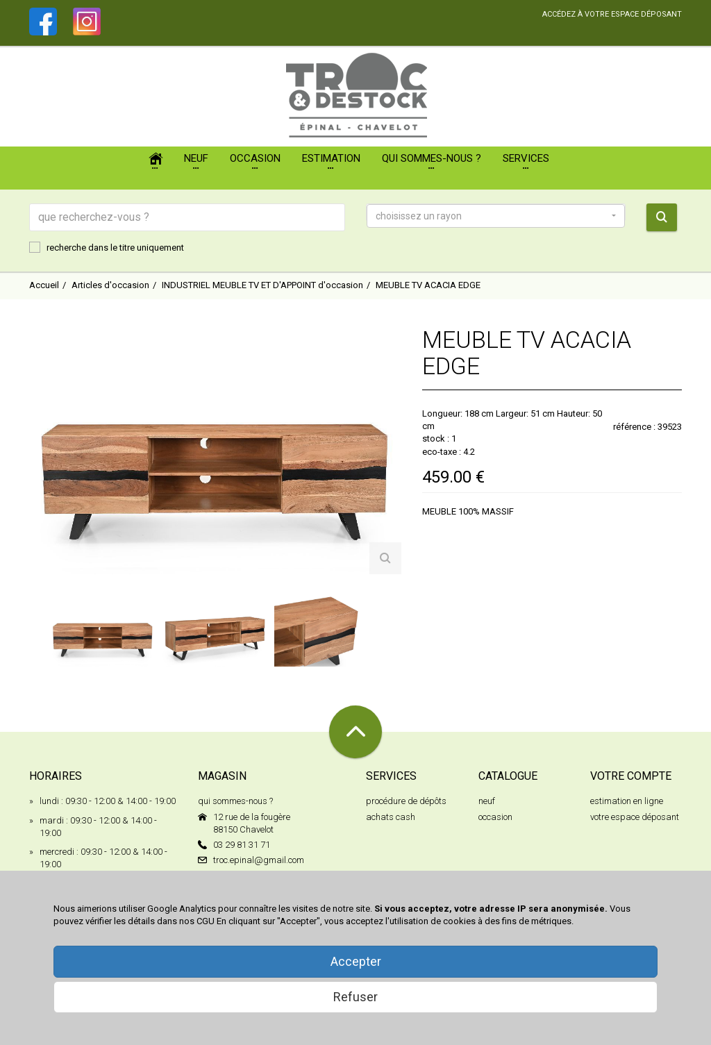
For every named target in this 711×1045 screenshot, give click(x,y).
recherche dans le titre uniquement (106, 247)
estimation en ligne (626, 801)
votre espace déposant (634, 817)
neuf (486, 801)
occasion (495, 817)
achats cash (390, 817)
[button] (496, 216)
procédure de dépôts (406, 801)
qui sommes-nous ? (235, 801)
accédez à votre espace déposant (612, 14)
